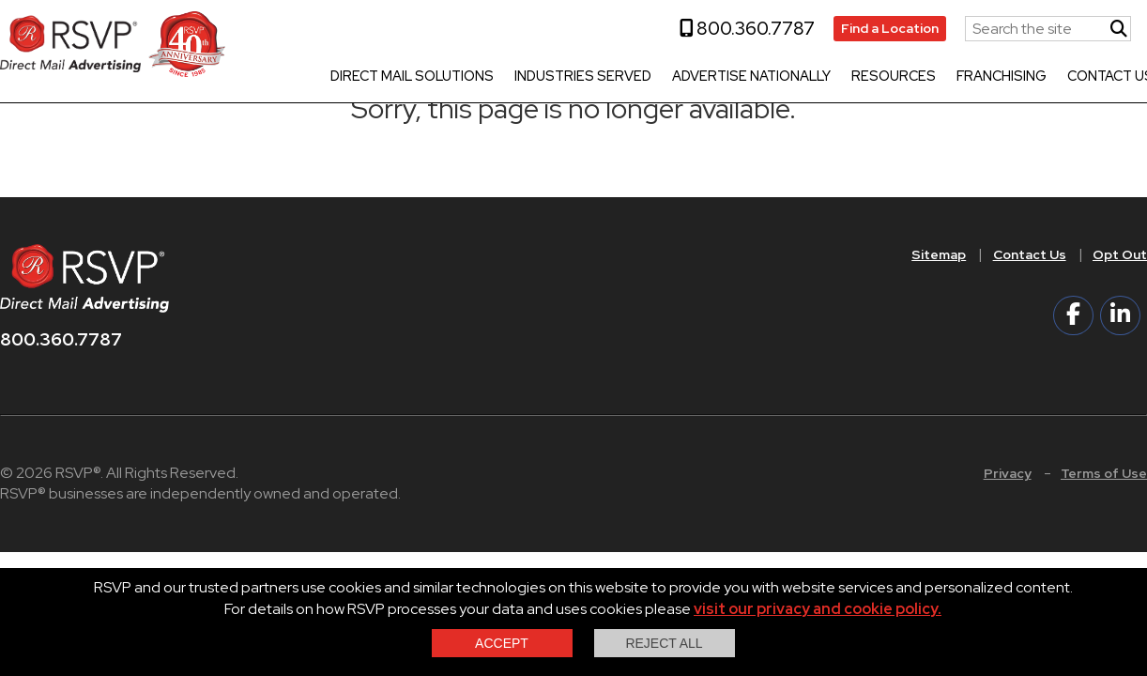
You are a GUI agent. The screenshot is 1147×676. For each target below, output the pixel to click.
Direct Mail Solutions (412, 76)
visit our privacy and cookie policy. (817, 609)
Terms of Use (1104, 473)
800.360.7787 (747, 28)
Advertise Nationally (751, 76)
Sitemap (938, 254)
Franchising (1001, 76)
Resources (893, 76)
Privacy (1008, 473)
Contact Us (1029, 254)
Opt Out (1120, 254)
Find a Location (890, 28)
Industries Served (582, 76)
